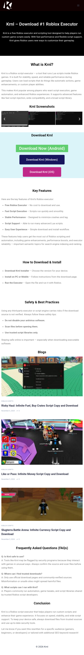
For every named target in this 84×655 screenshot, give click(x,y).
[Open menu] (78, 5)
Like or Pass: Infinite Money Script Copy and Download (34, 474)
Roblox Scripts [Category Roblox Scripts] (7, 401)
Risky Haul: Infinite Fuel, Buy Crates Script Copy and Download (39, 405)
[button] (4, 119)
